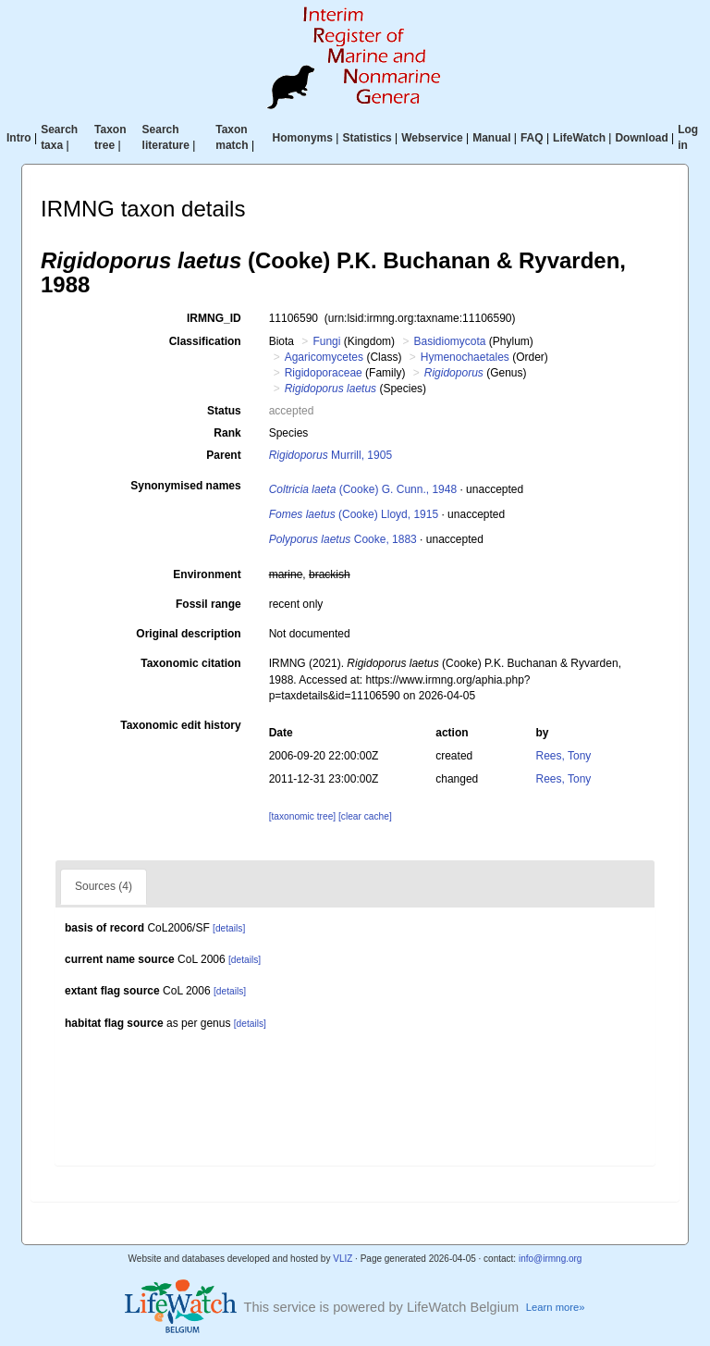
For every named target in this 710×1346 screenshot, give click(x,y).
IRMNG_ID (214, 318)
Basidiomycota (449, 341)
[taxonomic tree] (302, 816)
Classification (205, 341)
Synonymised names (185, 485)
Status (224, 410)
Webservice (432, 137)
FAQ (532, 137)
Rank (227, 432)
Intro (18, 137)
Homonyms (303, 137)
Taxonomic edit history (180, 725)
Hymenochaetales (465, 357)
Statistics (366, 137)
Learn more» (555, 1307)
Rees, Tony (564, 755)
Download (641, 137)
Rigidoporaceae (323, 372)
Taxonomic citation (190, 663)
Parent (223, 455)
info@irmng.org (550, 1258)
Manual (491, 137)
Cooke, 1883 (343, 539)
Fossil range (208, 604)
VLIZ (342, 1258)
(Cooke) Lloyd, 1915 (353, 514)
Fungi (326, 341)
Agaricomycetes (324, 357)
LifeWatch (579, 137)
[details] (229, 928)
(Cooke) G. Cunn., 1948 (363, 489)
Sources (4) (103, 886)
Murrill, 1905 (330, 455)
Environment (206, 574)
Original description (188, 633)
